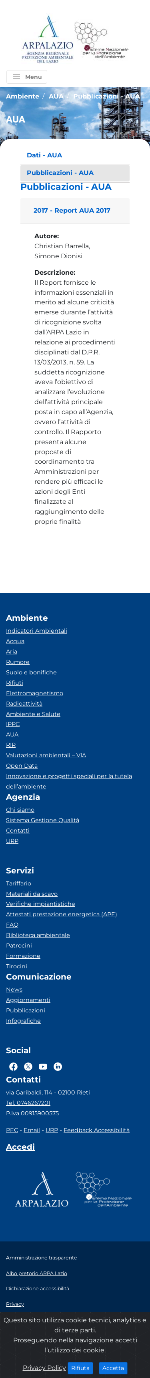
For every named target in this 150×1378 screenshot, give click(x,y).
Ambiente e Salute (33, 714)
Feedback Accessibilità (97, 1130)
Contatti (18, 830)
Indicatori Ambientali (36, 630)
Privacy (15, 1304)
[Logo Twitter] (28, 1066)
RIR (11, 744)
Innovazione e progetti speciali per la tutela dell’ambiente (69, 781)
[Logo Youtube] (43, 1066)
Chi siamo (20, 809)
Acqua (15, 641)
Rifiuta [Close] (82, 1368)
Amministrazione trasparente (41, 1258)
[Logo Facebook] (13, 1066)
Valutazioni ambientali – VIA (46, 755)
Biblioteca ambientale (38, 935)
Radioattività (24, 703)
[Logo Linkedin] (57, 1066)
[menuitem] (75, 155)
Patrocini (19, 945)
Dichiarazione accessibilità (37, 1288)
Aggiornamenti (28, 1000)
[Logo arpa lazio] (47, 40)
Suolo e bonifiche (31, 672)
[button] (26, 77)
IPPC (13, 724)
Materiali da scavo (32, 893)
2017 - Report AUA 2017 (72, 210)
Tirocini (16, 966)
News (14, 989)
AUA (12, 734)
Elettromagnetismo (34, 693)
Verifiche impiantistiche (40, 903)
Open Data (22, 765)
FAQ (12, 924)
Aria (11, 651)
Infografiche (23, 1020)
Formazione (23, 956)
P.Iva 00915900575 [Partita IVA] (32, 1113)
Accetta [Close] (115, 1368)
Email (32, 1130)
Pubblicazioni (25, 1010)
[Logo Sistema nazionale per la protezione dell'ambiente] (101, 40)
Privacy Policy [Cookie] (44, 1368)
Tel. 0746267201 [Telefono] (28, 1102)
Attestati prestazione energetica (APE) (61, 914)
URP (12, 841)
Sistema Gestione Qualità (42, 820)
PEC (12, 1130)
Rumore (18, 662)
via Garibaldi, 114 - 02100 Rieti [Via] (48, 1092)
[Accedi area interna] (20, 1148)
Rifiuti (14, 682)
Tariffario (18, 883)
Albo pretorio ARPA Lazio (36, 1273)
